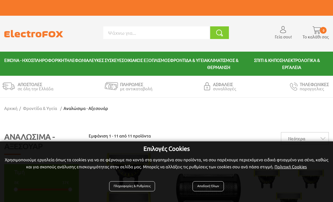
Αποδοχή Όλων (207, 188)
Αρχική (11, 108)
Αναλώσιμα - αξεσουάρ (86, 108)
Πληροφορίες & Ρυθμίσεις (134, 188)
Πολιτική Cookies (291, 169)
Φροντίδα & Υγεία (40, 108)
